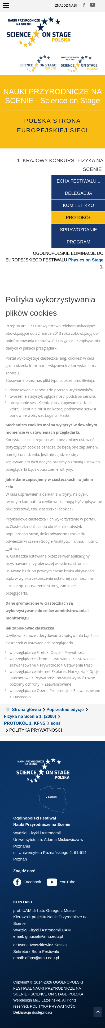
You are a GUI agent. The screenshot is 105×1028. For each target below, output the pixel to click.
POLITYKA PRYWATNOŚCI (53, 1006)
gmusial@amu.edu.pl (44, 936)
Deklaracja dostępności (32, 1012)
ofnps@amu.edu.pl (42, 957)
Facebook (32, 882)
